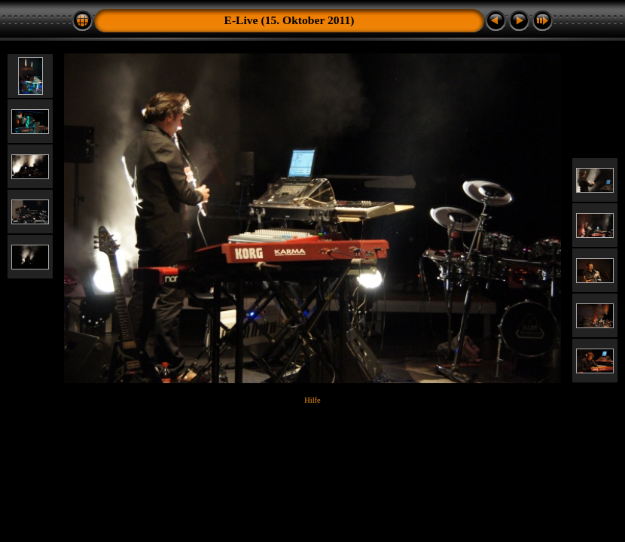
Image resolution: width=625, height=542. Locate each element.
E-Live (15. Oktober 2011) (289, 20)
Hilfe (312, 400)
